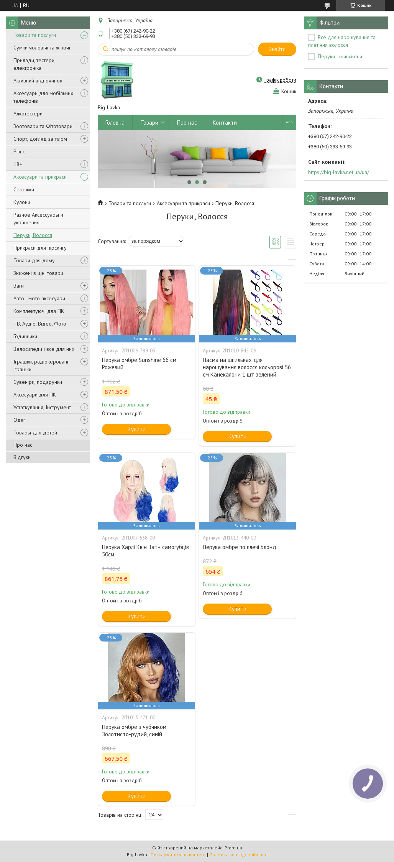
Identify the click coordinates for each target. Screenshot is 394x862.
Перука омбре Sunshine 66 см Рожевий (139, 363)
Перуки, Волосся (32, 235)
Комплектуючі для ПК (38, 311)
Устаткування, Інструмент (42, 407)
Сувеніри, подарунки (37, 381)
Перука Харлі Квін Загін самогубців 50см (145, 550)
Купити (137, 429)
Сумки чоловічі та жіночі (41, 47)
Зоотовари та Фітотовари (42, 126)
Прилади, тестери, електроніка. (34, 64)
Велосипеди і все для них (43, 348)
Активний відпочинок (37, 80)
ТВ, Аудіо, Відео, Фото (39, 323)
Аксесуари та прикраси (40, 176)
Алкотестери (28, 113)
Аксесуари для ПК (34, 394)
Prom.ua (233, 847)
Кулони (21, 202)
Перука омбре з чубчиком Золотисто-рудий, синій (134, 730)
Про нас (22, 444)
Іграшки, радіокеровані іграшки (40, 365)
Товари (149, 122)
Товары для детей (35, 432)
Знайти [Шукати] (277, 49)
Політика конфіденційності (238, 854)
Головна (115, 122)
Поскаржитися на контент (178, 854)
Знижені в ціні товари (38, 273)
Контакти (225, 122)
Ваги (18, 285)
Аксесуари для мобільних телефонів (43, 97)
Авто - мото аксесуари (39, 298)
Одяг (19, 419)
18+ (17, 164)
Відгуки (22, 457)
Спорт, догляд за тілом (40, 138)
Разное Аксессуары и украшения (38, 218)
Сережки (23, 189)
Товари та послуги (34, 34)
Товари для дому (34, 260)
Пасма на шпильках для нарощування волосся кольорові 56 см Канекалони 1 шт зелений (247, 367)
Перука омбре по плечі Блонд (239, 547)
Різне (19, 151)
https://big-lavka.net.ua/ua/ (338, 172)
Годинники (25, 336)
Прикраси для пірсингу (40, 247)
